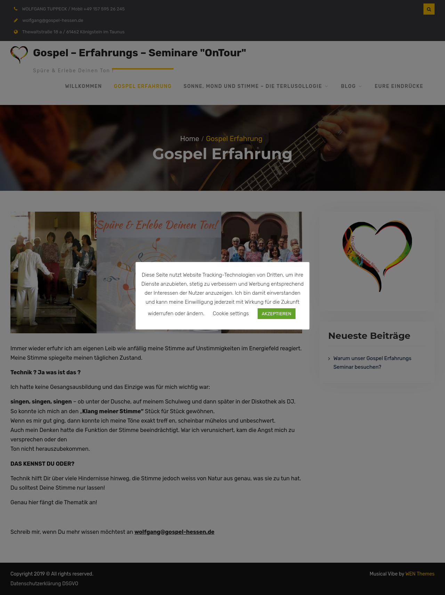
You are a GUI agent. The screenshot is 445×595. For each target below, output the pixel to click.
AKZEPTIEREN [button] (276, 313)
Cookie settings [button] (231, 313)
